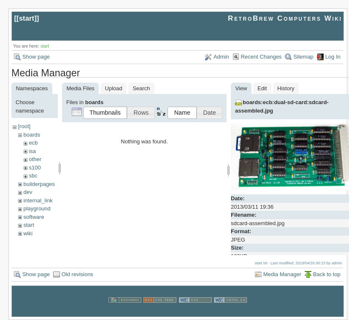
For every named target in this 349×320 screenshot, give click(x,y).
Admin (221, 57)
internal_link (37, 200)
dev (27, 192)
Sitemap (303, 57)
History (285, 88)
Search (141, 88)
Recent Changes (261, 57)
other (35, 159)
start (27, 18)
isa (32, 151)
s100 (35, 167)
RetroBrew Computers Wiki (285, 18)
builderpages (38, 184)
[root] (24, 126)
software (33, 217)
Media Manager (282, 274)
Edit (262, 88)
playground (36, 208)
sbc (33, 175)
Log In (333, 57)
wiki (27, 233)
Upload (113, 88)
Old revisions (77, 274)
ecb (33, 143)
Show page (36, 57)
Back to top (327, 274)
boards (31, 135)
